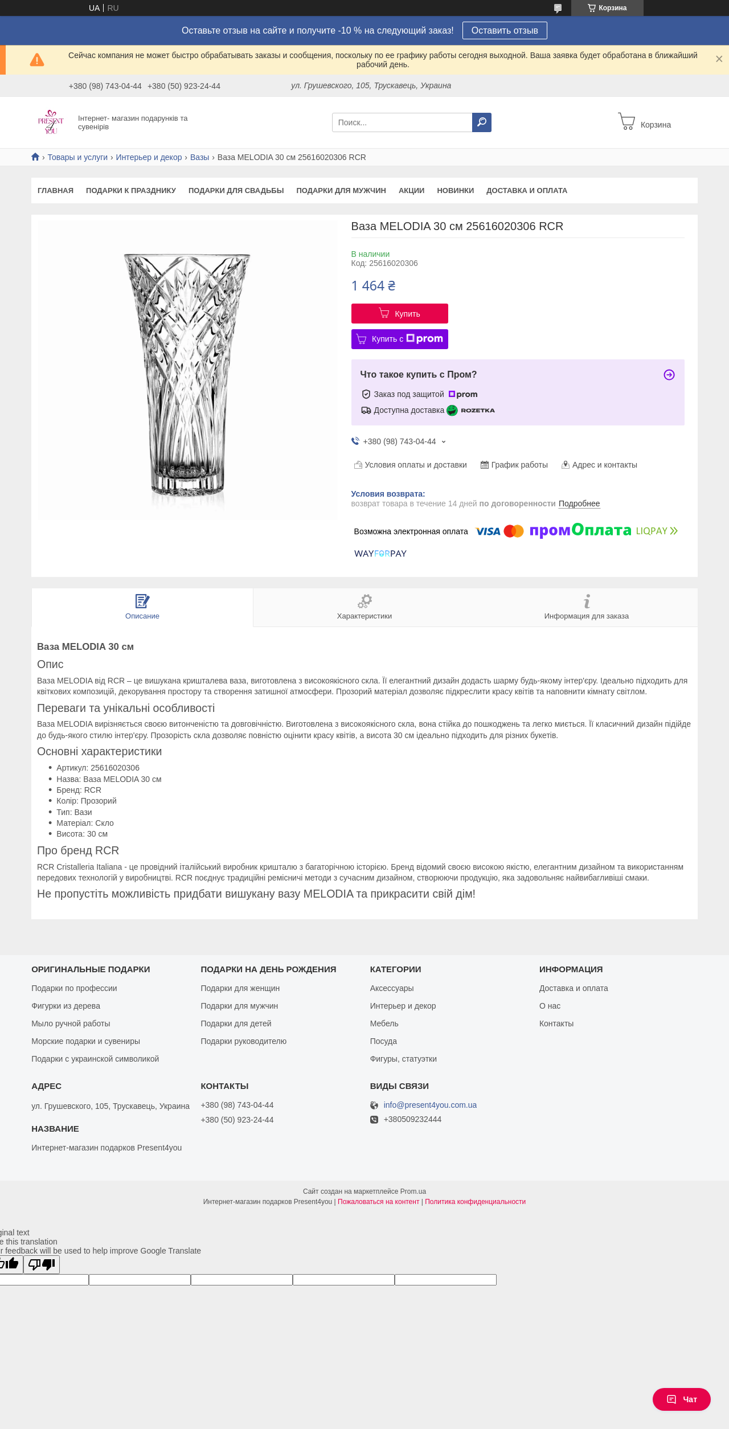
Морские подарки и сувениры (85, 1041)
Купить (407, 313)
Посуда (383, 1041)
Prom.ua (413, 1191)
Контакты (556, 1023)
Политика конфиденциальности (475, 1202)
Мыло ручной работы (70, 1023)
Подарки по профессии (74, 988)
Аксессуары (392, 988)
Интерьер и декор (149, 157)
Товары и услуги (77, 157)
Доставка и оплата (526, 190)
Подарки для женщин (240, 988)
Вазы (199, 157)
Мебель (384, 1023)
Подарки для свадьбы (236, 190)
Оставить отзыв (505, 30)
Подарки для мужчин (341, 190)
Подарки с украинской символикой (95, 1058)
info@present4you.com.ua (430, 1105)
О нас (549, 1005)
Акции (412, 190)
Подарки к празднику (131, 190)
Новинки (455, 190)
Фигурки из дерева (65, 1005)
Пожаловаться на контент (378, 1202)
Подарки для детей (235, 1023)
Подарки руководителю (243, 1041)
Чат (681, 1399)
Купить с (407, 339)
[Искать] (482, 122)
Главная (55, 190)
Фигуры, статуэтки (403, 1058)
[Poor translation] (41, 1264)
